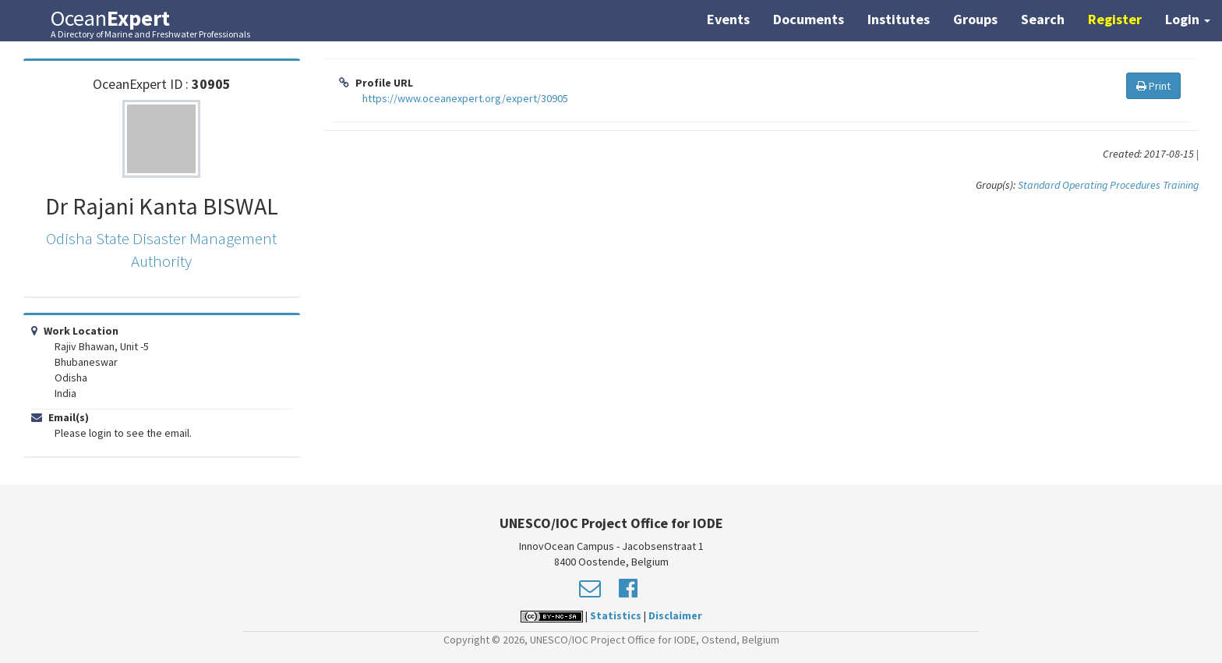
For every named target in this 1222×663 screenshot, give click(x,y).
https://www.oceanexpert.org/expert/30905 (465, 98)
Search (1043, 19)
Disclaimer (675, 615)
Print (1153, 86)
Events (728, 19)
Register (1115, 19)
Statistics (615, 615)
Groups (975, 19)
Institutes (898, 19)
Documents (808, 19)
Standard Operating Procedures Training (1108, 185)
